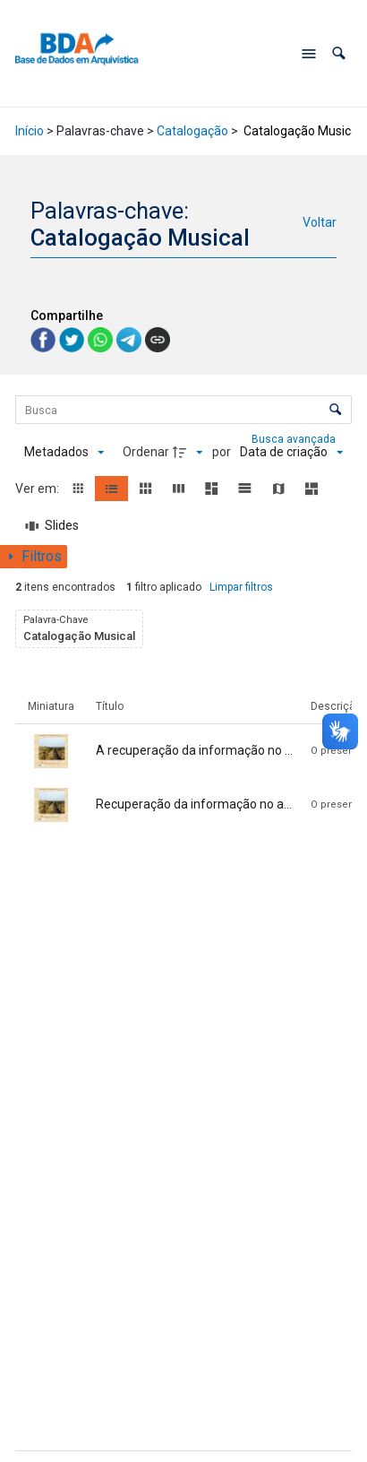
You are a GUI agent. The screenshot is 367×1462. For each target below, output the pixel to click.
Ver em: (38, 488)
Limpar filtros (241, 587)
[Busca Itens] (183, 409)
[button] (339, 53)
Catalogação (192, 131)
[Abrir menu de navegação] (309, 54)
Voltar (320, 222)
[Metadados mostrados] (64, 452)
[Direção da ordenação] (189, 452)
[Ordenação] (291, 452)
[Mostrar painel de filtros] (33, 556)
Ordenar (146, 452)
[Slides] (52, 526)
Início (29, 131)
